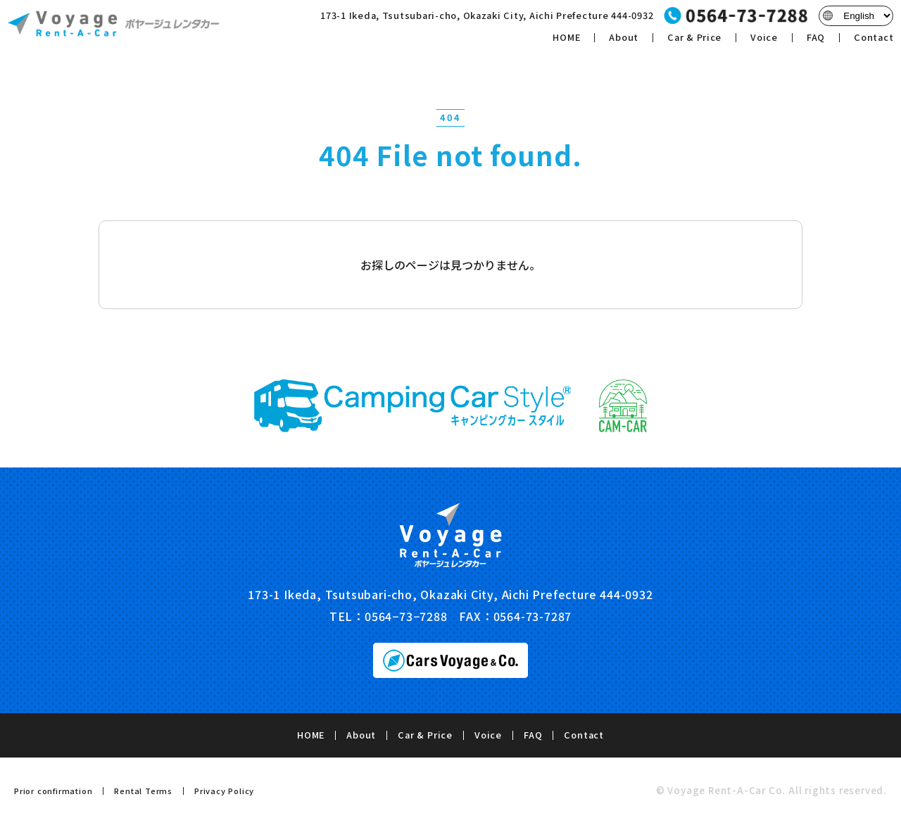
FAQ (809, 41)
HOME (558, 41)
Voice (757, 41)
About (616, 41)
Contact (867, 41)
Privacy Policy (224, 790)
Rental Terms (143, 790)
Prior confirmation (53, 790)
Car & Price (687, 41)
